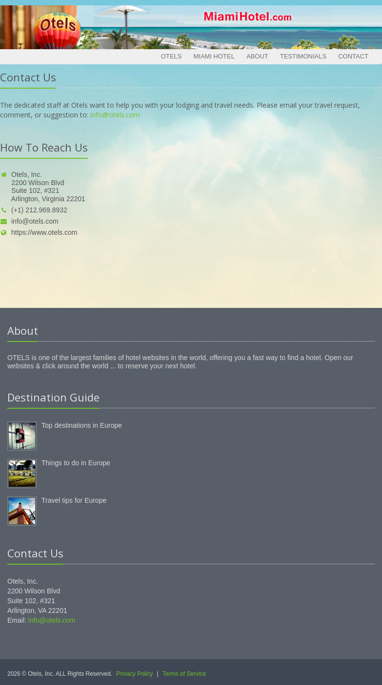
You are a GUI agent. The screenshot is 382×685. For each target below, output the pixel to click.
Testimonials (303, 56)
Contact (353, 56)
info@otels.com (115, 114)
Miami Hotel (214, 56)
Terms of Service (184, 673)
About (257, 56)
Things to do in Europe (75, 463)
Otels (171, 56)
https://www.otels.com (38, 232)
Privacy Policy (135, 673)
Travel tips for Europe (73, 500)
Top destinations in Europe (81, 425)
